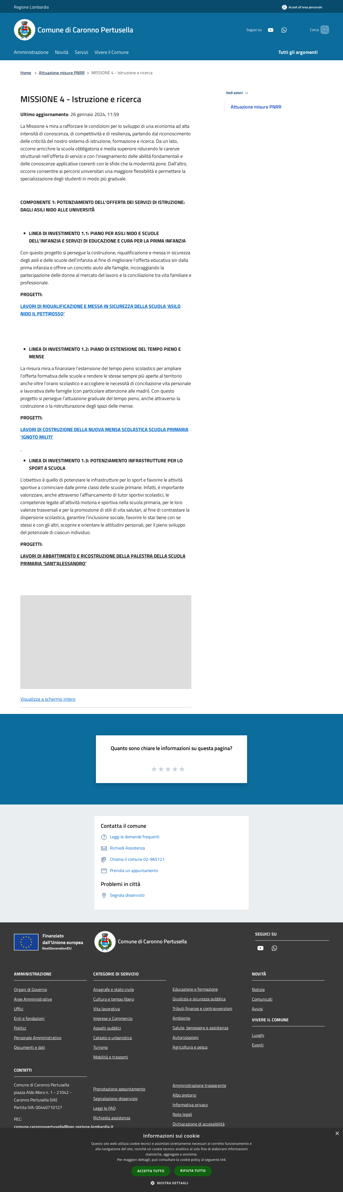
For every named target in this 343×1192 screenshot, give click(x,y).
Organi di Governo (30, 989)
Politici (20, 1028)
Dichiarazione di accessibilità (199, 1124)
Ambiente (181, 1018)
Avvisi (257, 1008)
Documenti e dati (29, 1047)
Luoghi (258, 1035)
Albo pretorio (184, 1095)
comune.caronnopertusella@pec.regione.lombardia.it (63, 1126)
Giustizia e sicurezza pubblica (199, 999)
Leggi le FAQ (104, 1108)
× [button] (337, 1134)
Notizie (258, 989)
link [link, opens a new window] (223, 1159)
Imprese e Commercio (112, 1018)
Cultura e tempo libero (113, 999)
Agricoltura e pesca (190, 1047)
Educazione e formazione (195, 989)
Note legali (182, 1114)
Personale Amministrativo (37, 1037)
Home (25, 72)
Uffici (18, 1008)
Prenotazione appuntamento (119, 1089)
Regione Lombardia (31, 7)
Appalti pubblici (107, 1028)
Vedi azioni (238, 93)
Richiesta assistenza (111, 1118)
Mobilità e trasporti (110, 1057)
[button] (171, 1183)
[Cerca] (322, 29)
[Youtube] (261, 29)
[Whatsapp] (275, 29)
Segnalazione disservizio (115, 1098)
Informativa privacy (190, 1104)
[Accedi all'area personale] (302, 7)
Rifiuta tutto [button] (193, 1170)
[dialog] (171, 1160)
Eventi (258, 1045)
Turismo (100, 1047)
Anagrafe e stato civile (113, 989)
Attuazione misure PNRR (62, 72)
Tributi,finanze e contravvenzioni (202, 1008)
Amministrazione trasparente (199, 1085)
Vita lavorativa (106, 1008)
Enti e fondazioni (29, 1018)
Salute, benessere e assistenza (200, 1028)
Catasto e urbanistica (112, 1037)
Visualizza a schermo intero (48, 699)
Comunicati (262, 999)
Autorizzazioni (186, 1037)
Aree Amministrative (33, 999)
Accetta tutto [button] (150, 1171)
